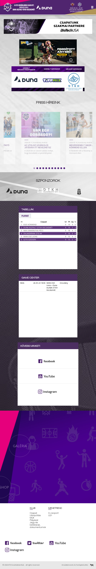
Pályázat (34, 520)
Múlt (32, 518)
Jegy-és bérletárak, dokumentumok (38, 524)
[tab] (25, 215)
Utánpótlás (35, 515)
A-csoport (53, 513)
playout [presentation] (25, 215)
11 (64, 168)
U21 (50, 515)
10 (61, 168)
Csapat (33, 513)
